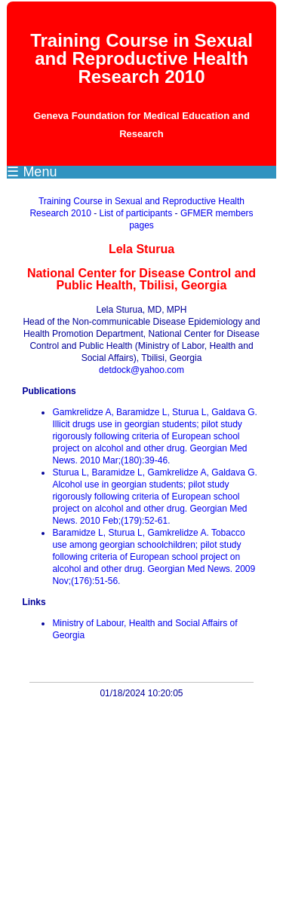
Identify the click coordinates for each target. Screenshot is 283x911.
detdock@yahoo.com (141, 370)
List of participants (135, 213)
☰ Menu (32, 172)
